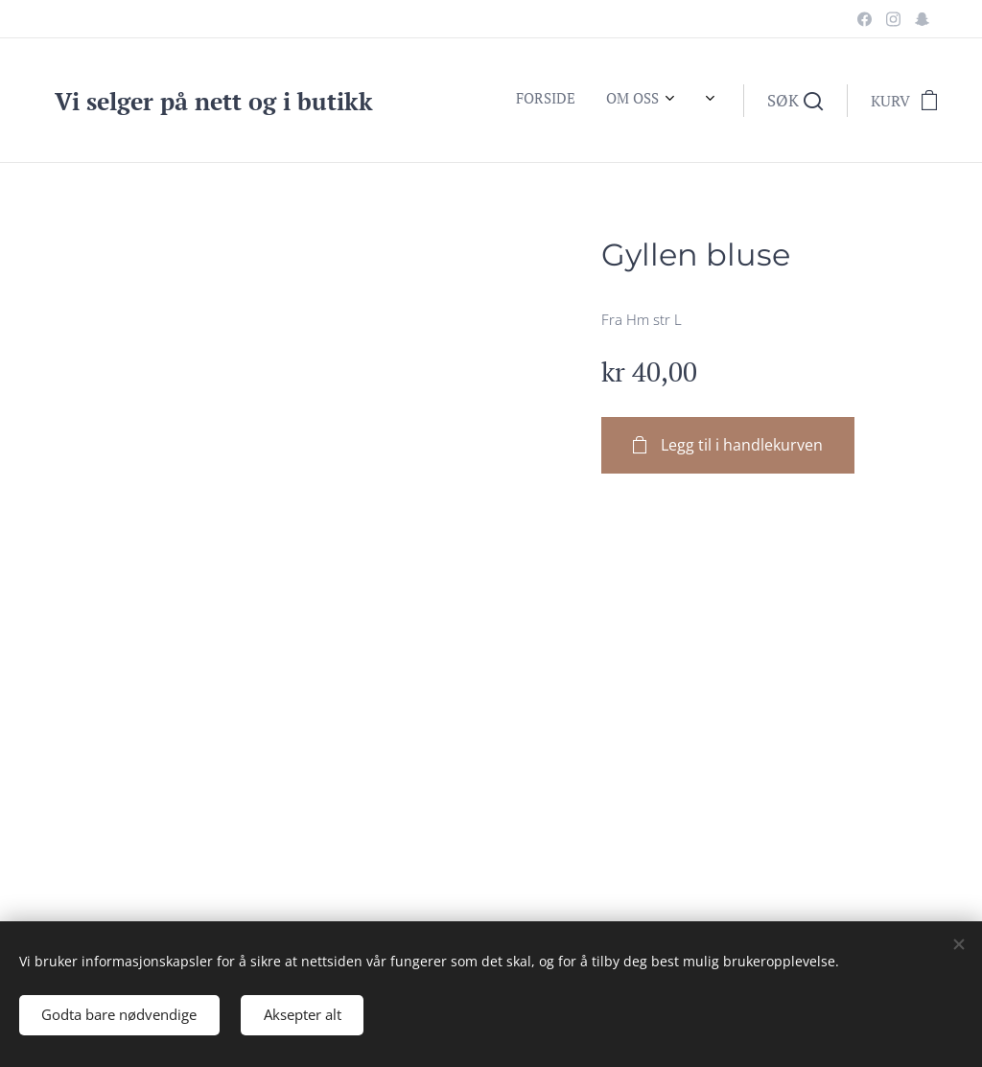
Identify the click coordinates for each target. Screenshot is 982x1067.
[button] (795, 101)
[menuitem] (419, 101)
